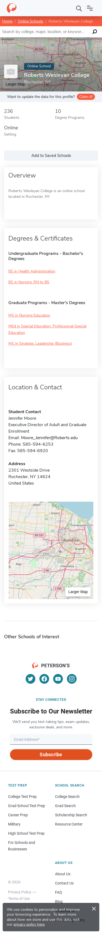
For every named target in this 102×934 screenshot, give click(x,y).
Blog (59, 901)
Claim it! (86, 96)
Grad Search (65, 806)
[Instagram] (72, 679)
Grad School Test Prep (26, 806)
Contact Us (64, 883)
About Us (62, 874)
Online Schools (30, 21)
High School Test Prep (26, 833)
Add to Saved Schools (51, 155)
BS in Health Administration (31, 271)
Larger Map (78, 592)
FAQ (58, 892)
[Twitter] (30, 679)
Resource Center (69, 824)
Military (14, 824)
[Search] (79, 8)
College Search (67, 796)
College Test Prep (22, 796)
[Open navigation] (89, 8)
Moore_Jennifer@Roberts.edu (49, 438)
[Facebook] (44, 679)
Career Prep (18, 815)
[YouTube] (58, 679)
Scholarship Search (71, 815)
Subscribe (51, 754)
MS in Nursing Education (29, 315)
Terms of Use (19, 898)
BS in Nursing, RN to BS (28, 282)
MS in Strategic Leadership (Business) (40, 343)
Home (7, 21)
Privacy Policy (19, 892)
